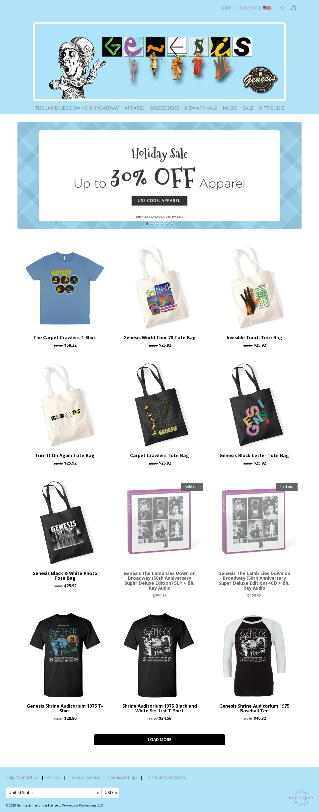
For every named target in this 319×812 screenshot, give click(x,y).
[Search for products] (282, 7)
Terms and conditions (166, 777)
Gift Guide (271, 108)
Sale (248, 108)
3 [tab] (157, 223)
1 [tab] (147, 223)
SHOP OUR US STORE (246, 8)
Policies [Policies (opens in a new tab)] (54, 777)
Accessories (164, 108)
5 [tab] (167, 223)
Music (230, 108)
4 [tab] (162, 223)
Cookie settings (122, 777)
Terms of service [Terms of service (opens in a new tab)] (84, 777)
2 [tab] (152, 223)
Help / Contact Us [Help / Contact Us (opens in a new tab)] (22, 777)
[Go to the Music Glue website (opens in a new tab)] (301, 798)
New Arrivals (201, 108)
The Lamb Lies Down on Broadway (77, 108)
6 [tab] (172, 223)
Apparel (135, 108)
